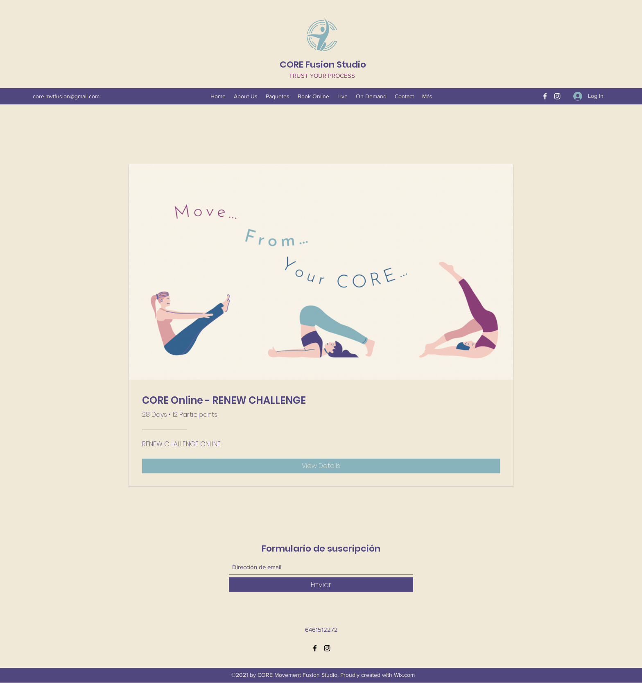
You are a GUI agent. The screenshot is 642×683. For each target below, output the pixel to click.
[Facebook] (545, 96)
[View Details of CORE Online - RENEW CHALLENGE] (321, 466)
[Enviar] (321, 584)
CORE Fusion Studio (323, 64)
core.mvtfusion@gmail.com (66, 96)
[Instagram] (557, 96)
